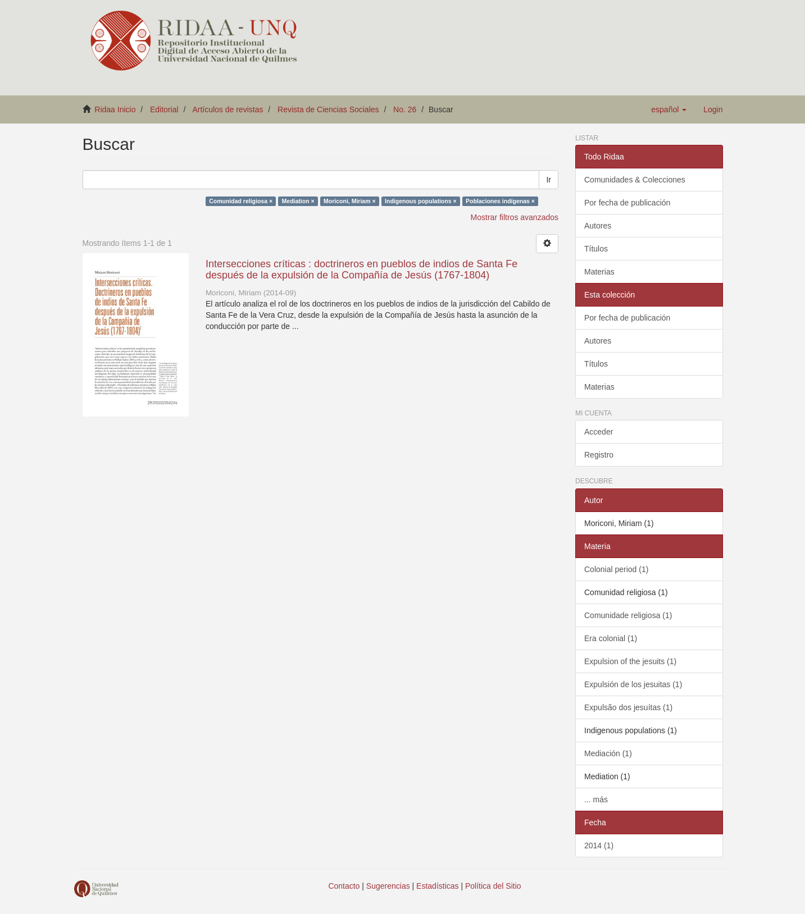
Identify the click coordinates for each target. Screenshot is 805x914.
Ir (548, 179)
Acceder (598, 431)
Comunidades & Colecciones (634, 179)
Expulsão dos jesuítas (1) (628, 707)
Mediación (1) (608, 753)
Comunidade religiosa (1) (628, 615)
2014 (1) (598, 845)
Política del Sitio (493, 885)
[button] (669, 109)
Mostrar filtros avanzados (514, 217)
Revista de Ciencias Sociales (328, 109)
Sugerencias (388, 885)
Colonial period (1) (616, 569)
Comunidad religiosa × (240, 201)
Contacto (344, 885)
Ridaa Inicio (114, 109)
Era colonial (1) (610, 638)
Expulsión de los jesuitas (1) (633, 684)
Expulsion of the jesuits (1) (630, 661)
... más (596, 799)
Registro (598, 454)
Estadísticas (437, 885)
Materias (599, 271)
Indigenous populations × (420, 201)
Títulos (596, 248)
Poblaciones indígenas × (500, 201)
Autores (597, 225)
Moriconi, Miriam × (349, 201)
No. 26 (404, 109)
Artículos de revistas (227, 109)
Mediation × (298, 201)
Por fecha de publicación (627, 202)
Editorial (164, 109)
